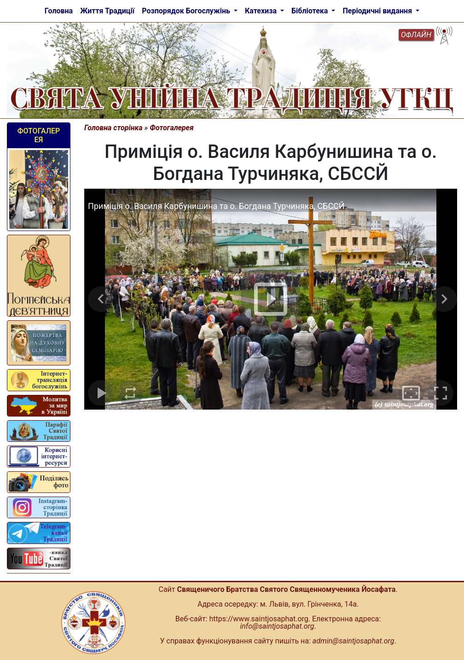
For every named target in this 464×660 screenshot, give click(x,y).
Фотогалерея (38, 135)
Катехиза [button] (261, 10)
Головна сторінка (113, 127)
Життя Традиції (107, 10)
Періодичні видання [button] (378, 10)
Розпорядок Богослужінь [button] (187, 10)
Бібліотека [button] (310, 10)
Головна (59, 10)
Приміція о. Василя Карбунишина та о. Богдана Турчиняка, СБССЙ (216, 206)
